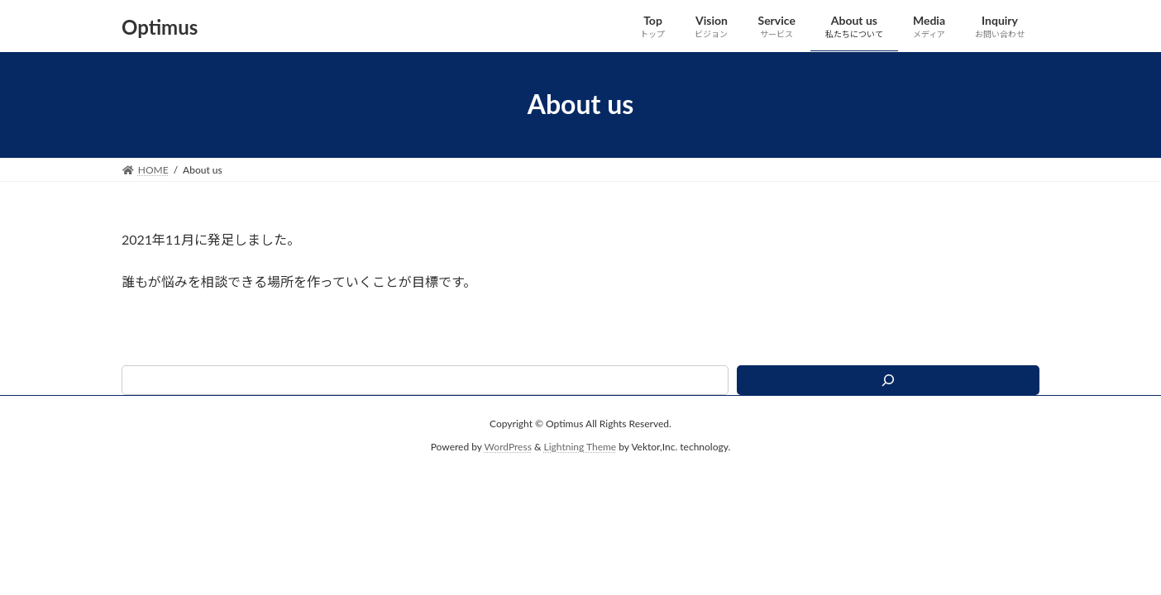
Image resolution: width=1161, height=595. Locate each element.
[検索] (888, 380)
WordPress (508, 446)
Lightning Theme (580, 446)
